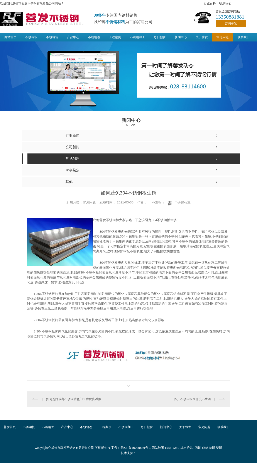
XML (176, 447)
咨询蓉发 (231, 23)
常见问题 (222, 37)
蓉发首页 (9, 427)
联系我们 (225, 3)
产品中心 (73, 37)
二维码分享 (182, 203)
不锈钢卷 (94, 37)
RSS (168, 447)
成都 (205, 447)
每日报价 (160, 37)
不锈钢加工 (137, 37)
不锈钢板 (31, 37)
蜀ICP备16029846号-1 (135, 447)
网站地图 (158, 447)
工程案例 (115, 37)
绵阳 (219, 447)
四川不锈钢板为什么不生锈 (192, 399)
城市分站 (187, 447)
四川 (198, 447)
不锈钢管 (52, 37)
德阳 (212, 447)
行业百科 (210, 3)
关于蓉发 (202, 37)
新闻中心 (181, 37)
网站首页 (10, 37)
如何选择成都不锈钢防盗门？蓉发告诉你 (73, 399)
